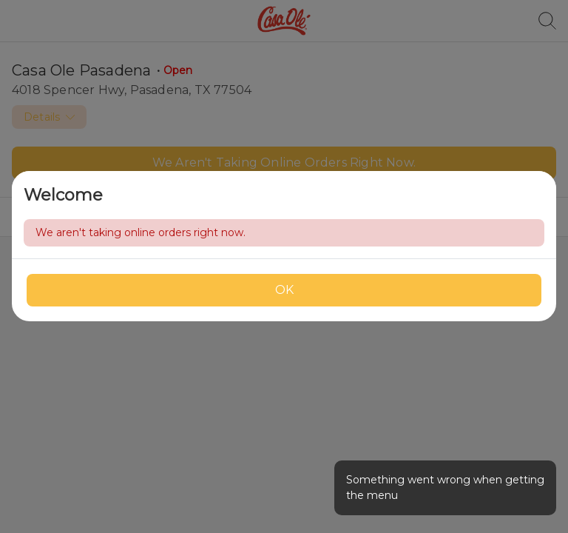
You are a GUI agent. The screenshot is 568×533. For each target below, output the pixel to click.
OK (284, 290)
